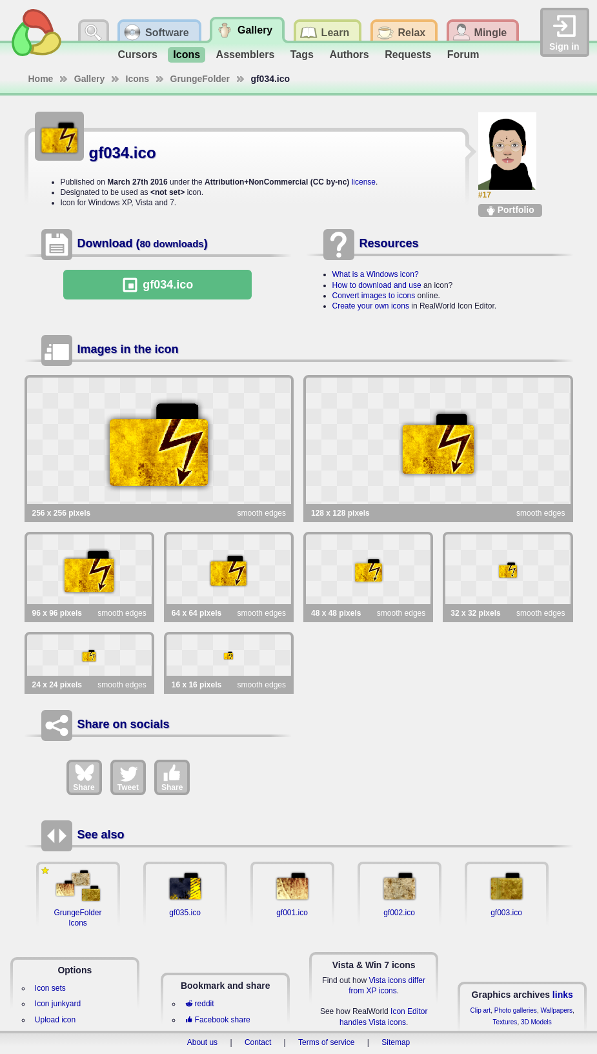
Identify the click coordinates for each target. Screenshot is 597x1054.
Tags (302, 54)
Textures (505, 1022)
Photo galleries (515, 1010)
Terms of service (326, 1042)
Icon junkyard (58, 1003)
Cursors (137, 54)
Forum (463, 54)
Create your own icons (370, 305)
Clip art (480, 1010)
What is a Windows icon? (375, 274)
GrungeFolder (200, 79)
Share (83, 777)
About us (202, 1042)
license (364, 182)
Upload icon (55, 1019)
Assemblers (245, 54)
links (562, 994)
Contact (258, 1042)
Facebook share (217, 1019)
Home (41, 79)
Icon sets (50, 988)
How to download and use (376, 285)
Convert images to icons (374, 295)
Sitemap (395, 1042)
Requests (408, 54)
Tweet (128, 777)
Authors (349, 54)
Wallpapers (556, 1010)
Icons (186, 54)
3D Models (536, 1022)
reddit (199, 1003)
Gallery (89, 79)
